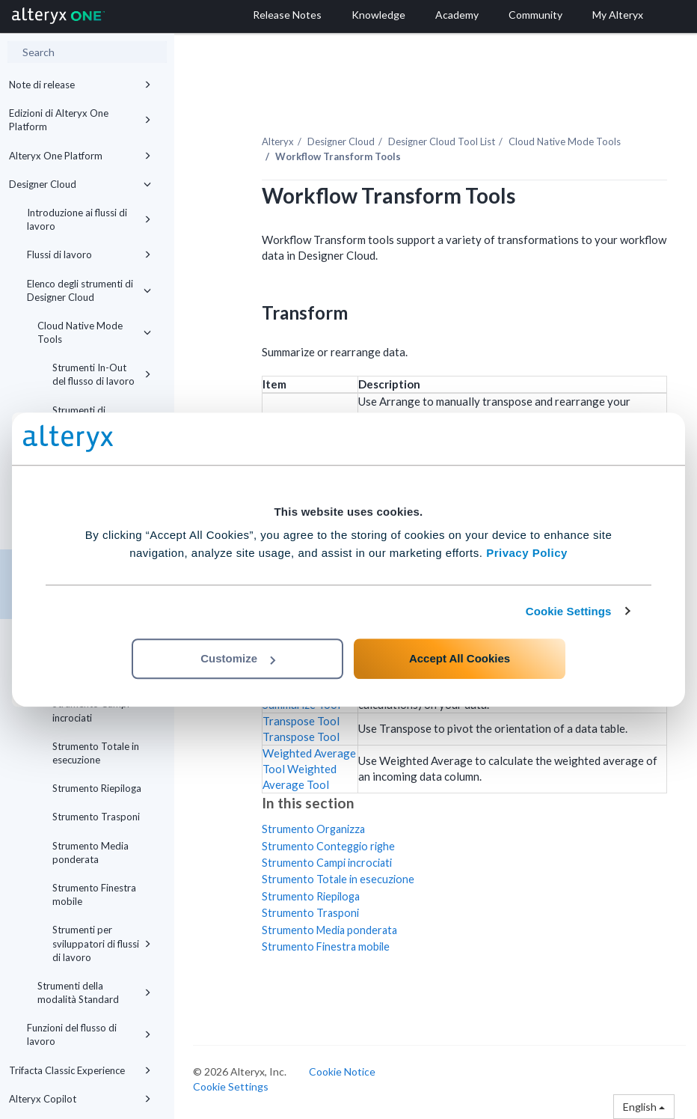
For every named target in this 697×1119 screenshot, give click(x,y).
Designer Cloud (80, 184)
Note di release (80, 85)
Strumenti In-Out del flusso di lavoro (101, 374)
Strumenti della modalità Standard (94, 992)
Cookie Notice (342, 1071)
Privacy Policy (527, 552)
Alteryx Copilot (80, 1099)
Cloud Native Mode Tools (94, 332)
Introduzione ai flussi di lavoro (89, 219)
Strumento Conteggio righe (328, 846)
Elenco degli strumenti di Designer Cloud (89, 290)
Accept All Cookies (459, 658)
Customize (237, 658)
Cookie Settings (569, 611)
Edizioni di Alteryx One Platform (80, 119)
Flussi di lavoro (89, 254)
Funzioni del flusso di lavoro (89, 1034)
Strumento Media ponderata (90, 852)
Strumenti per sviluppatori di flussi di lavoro (101, 943)
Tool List (441, 141)
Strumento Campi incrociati (90, 710)
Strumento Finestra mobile (94, 894)
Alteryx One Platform (80, 156)
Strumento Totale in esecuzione (95, 753)
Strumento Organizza (313, 829)
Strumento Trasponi (96, 817)
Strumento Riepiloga (96, 788)
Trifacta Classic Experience (80, 1070)
